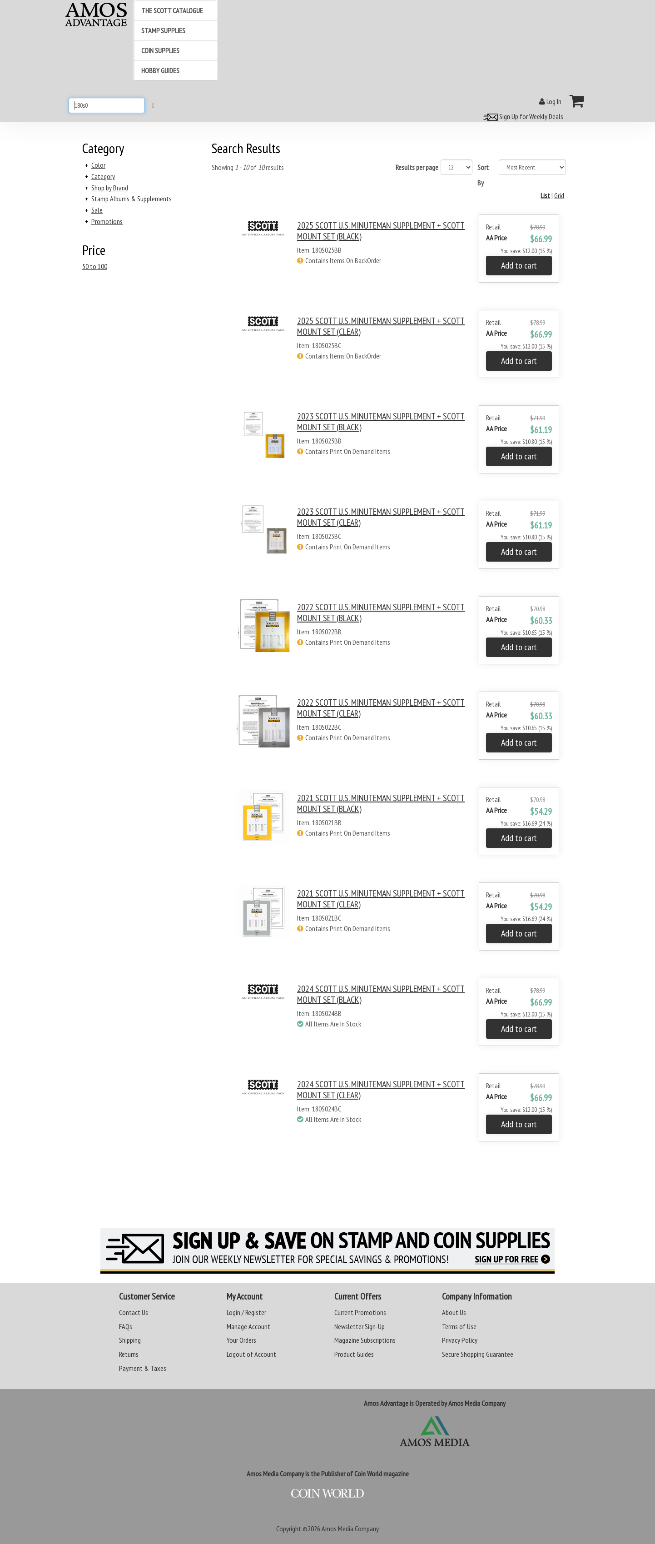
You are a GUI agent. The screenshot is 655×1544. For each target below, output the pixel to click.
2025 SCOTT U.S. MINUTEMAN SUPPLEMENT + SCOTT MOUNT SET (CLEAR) (381, 326)
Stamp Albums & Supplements (131, 198)
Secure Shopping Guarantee (477, 1354)
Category (103, 176)
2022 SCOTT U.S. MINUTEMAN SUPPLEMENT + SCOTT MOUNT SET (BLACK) (381, 612)
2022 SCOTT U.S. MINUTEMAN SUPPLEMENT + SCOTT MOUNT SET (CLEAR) (381, 708)
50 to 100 (94, 266)
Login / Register (246, 1312)
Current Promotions (360, 1312)
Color (98, 164)
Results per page (417, 167)
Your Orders (241, 1340)
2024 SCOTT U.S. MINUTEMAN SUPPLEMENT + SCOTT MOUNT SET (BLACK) (381, 994)
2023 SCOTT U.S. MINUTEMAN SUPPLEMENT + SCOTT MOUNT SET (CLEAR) (381, 517)
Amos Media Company (350, 1528)
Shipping (130, 1340)
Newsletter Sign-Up (359, 1326)
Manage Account (248, 1326)
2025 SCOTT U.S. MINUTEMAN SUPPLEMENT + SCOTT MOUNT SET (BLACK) (381, 230)
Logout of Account (251, 1354)
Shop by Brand (109, 187)
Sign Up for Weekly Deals (522, 116)
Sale (97, 209)
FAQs (125, 1326)
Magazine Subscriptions (365, 1340)
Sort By (483, 175)
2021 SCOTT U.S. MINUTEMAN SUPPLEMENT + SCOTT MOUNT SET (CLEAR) (381, 898)
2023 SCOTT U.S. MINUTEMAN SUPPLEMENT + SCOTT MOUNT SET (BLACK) (381, 421)
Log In (550, 101)
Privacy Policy (459, 1340)
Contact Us (133, 1312)
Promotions (107, 221)
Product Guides (354, 1354)
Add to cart (519, 265)
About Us (454, 1312)
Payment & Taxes (142, 1368)
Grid (559, 195)
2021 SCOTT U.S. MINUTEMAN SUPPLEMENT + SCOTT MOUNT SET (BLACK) (381, 803)
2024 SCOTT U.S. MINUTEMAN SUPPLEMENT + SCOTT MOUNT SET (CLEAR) (381, 1089)
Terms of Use (459, 1326)
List (545, 195)
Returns (129, 1354)
